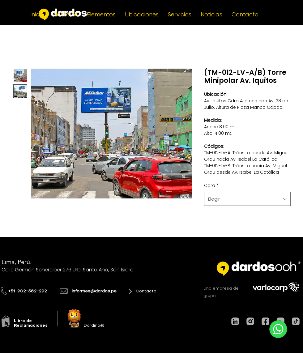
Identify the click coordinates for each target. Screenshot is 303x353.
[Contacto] (135, 291)
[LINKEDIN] (235, 321)
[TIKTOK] (296, 321)
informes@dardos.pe (94, 291)
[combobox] (247, 199)
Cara (211, 185)
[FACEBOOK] (265, 321)
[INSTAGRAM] (250, 321)
